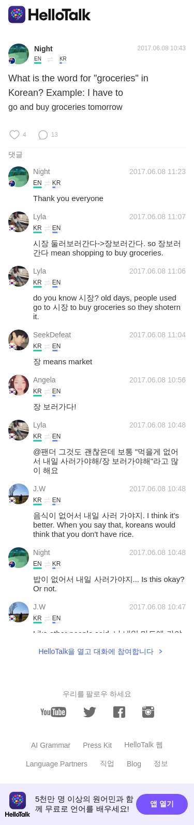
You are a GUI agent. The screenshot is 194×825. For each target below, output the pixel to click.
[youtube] (53, 712)
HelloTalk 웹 (143, 745)
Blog (134, 764)
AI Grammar (50, 745)
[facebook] (119, 712)
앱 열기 (162, 804)
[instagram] (148, 712)
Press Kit (97, 745)
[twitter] (89, 712)
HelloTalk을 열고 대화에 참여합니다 (95, 651)
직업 (107, 763)
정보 (161, 763)
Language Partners (56, 764)
